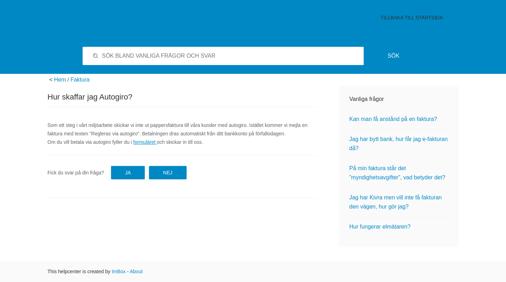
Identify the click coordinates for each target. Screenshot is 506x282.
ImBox (119, 271)
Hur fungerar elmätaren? (379, 227)
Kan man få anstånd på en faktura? (393, 119)
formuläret (144, 142)
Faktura (79, 80)
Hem (60, 80)
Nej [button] (167, 172)
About (136, 271)
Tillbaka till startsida (412, 17)
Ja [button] (128, 172)
